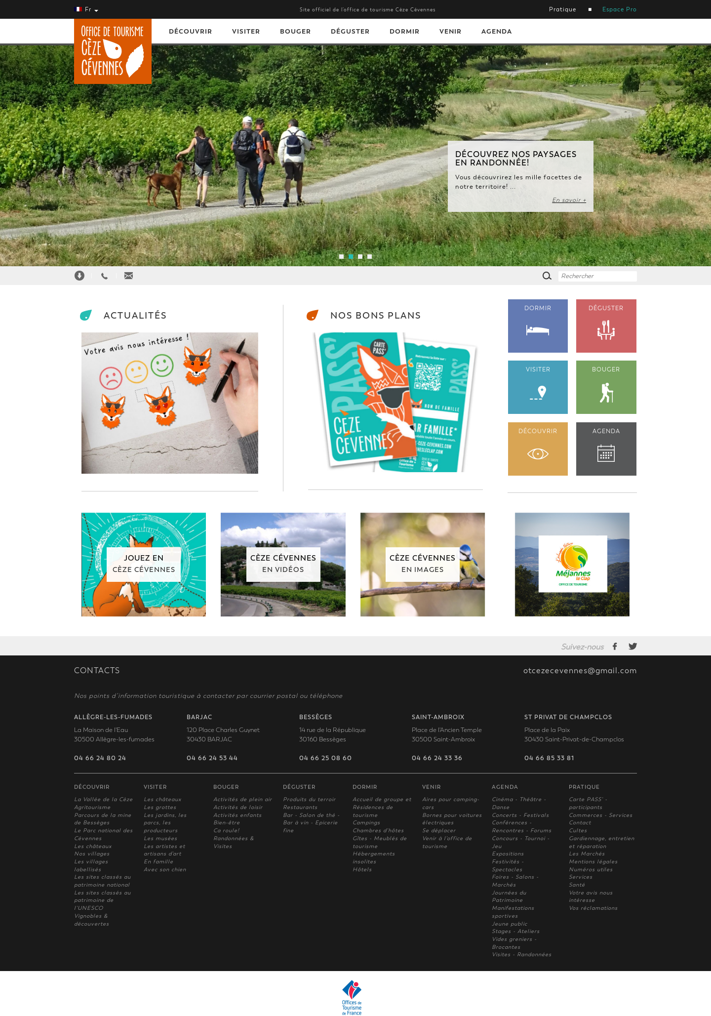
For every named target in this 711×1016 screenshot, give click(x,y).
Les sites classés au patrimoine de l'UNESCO (102, 900)
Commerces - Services (600, 815)
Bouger (295, 31)
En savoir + (569, 200)
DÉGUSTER (606, 323)
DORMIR (538, 320)
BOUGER (606, 384)
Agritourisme (92, 807)
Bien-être (226, 822)
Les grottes (160, 807)
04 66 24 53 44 (212, 758)
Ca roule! (226, 830)
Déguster (350, 31)
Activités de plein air (242, 799)
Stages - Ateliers (516, 931)
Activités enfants (237, 815)
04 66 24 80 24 (100, 758)
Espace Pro (619, 9)
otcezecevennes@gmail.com (580, 671)
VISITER (538, 383)
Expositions (508, 854)
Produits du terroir (309, 799)
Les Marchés (587, 854)
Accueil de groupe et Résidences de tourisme (382, 807)
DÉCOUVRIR (538, 443)
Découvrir (190, 31)
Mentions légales (593, 861)
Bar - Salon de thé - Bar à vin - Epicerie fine (311, 823)
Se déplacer (439, 830)
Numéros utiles (591, 869)
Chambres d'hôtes (378, 830)
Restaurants (300, 807)
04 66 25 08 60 (325, 758)
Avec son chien (165, 869)
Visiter (246, 31)
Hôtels (362, 869)
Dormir (405, 31)
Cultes (578, 830)
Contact (580, 822)
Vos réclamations (593, 908)
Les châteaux (93, 846)
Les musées (160, 838)
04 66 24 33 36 (437, 758)
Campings (366, 822)
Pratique (562, 9)
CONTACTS (97, 671)
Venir (450, 31)
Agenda (496, 31)
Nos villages (92, 854)
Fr (86, 9)
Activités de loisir (238, 807)
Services (580, 877)
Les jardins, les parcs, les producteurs (165, 823)
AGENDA (606, 445)
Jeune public (509, 924)
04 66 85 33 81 (549, 758)
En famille (158, 861)
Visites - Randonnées (522, 954)
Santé (577, 885)
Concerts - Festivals (520, 815)
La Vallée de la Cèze (103, 799)
